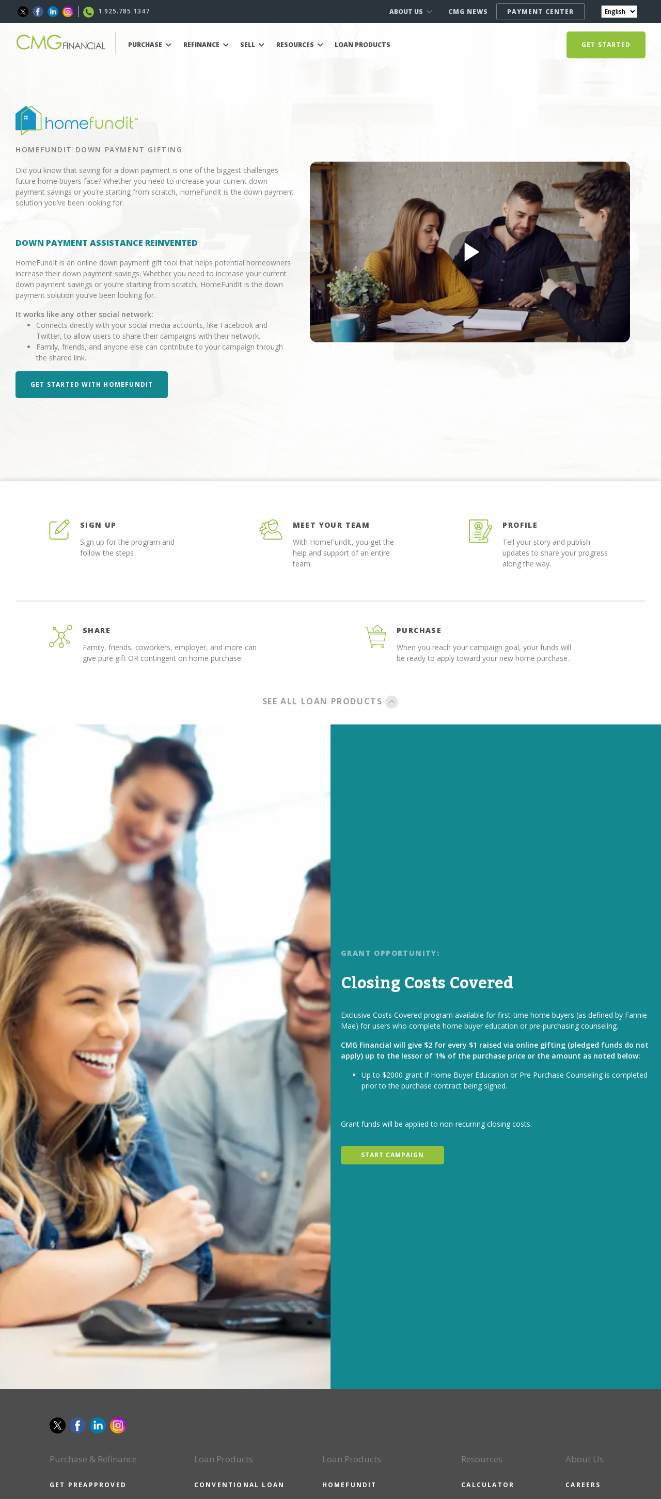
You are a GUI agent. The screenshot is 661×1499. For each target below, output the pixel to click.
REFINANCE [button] (206, 44)
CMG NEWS (468, 11)
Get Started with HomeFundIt (91, 384)
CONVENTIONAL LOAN (239, 1484)
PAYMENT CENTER (540, 11)
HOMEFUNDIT (349, 1484)
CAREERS (583, 1484)
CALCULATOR (487, 1484)
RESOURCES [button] (299, 44)
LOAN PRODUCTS (362, 44)
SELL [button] (252, 44)
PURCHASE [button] (149, 44)
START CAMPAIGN (392, 1154)
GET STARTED (606, 44)
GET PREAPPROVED (88, 1484)
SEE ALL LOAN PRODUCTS (330, 701)
